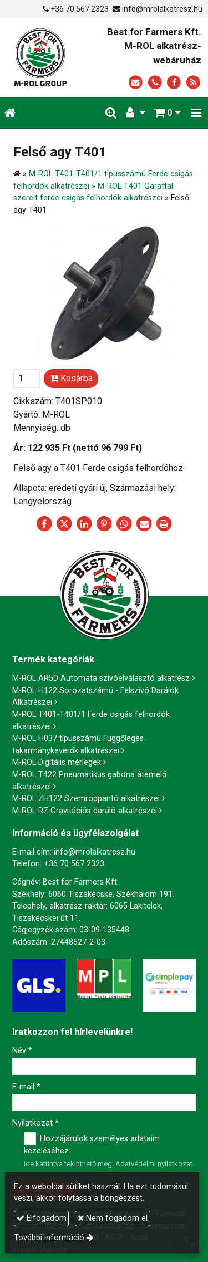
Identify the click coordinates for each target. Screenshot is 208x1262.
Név (22, 1050)
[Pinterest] (104, 524)
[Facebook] (174, 83)
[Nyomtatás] (164, 524)
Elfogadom (42, 1218)
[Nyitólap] (40, 57)
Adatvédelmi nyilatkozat (153, 1164)
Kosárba (71, 378)
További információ (49, 1238)
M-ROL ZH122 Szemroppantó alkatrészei (86, 798)
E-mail (26, 1087)
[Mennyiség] (26, 378)
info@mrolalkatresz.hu (162, 8)
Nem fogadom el (113, 1218)
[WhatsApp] (124, 524)
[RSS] (193, 83)
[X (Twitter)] (64, 524)
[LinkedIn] (84, 524)
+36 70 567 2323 (79, 8)
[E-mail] (136, 83)
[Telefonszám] (155, 83)
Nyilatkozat (35, 1123)
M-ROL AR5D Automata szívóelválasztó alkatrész (101, 678)
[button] (196, 113)
